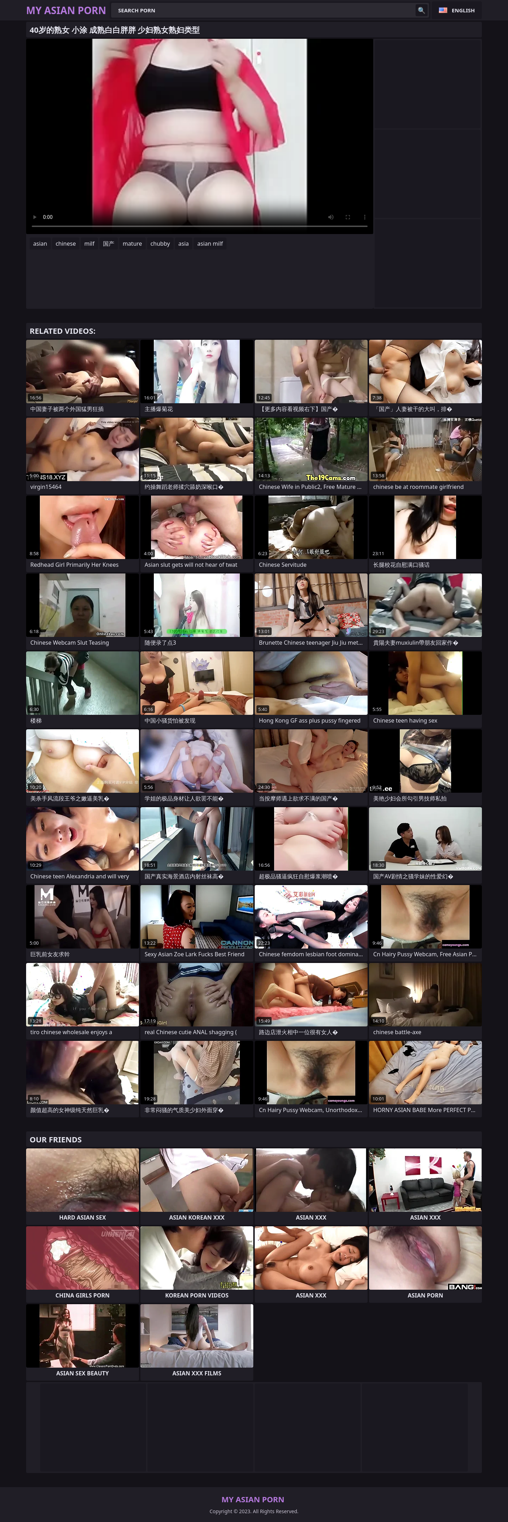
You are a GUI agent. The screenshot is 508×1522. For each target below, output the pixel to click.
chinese (66, 243)
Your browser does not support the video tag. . (199, 136)
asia (184, 243)
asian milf (210, 243)
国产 (108, 243)
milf (89, 243)
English (463, 10)
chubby (160, 243)
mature (132, 243)
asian (40, 243)
